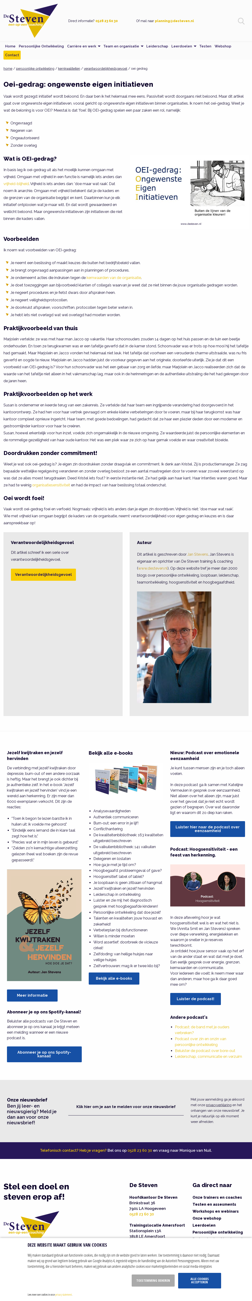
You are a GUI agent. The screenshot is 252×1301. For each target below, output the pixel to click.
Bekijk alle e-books (114, 978)
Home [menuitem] (10, 46)
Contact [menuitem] (12, 55)
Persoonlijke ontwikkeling (218, 1232)
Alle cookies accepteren (199, 1280)
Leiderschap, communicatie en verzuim (208, 1056)
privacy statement (63, 1294)
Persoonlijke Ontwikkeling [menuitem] (41, 46)
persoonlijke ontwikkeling (35, 68)
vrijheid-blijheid (16, 184)
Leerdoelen (204, 1225)
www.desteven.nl (152, 568)
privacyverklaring (219, 1105)
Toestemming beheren (153, 1280)
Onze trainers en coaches (217, 1197)
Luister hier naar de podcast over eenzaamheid (208, 829)
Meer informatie (32, 995)
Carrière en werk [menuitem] (81, 46)
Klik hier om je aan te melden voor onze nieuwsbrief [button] (126, 1107)
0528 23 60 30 (106, 21)
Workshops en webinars (216, 1211)
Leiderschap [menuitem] (157, 46)
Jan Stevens (197, 554)
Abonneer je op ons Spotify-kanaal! (44, 1054)
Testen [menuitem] (205, 46)
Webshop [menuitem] (223, 46)
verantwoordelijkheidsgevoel (105, 68)
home (7, 68)
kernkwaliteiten (69, 68)
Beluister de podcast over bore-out (205, 1051)
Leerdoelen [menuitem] (181, 46)
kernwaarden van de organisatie (114, 277)
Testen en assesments (214, 1204)
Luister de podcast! (195, 999)
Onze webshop (207, 1218)
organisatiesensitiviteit (51, 485)
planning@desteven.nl (174, 21)
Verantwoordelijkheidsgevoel (43, 574)
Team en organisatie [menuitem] (121, 46)
